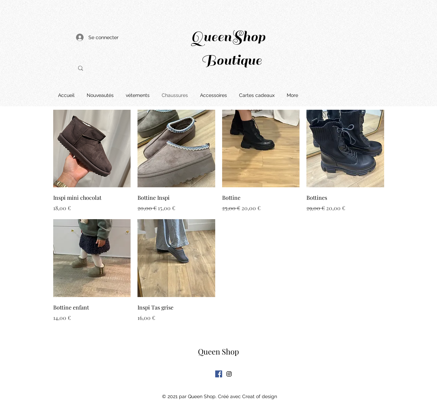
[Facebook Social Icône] (218, 373)
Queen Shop (218, 351)
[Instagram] (229, 373)
